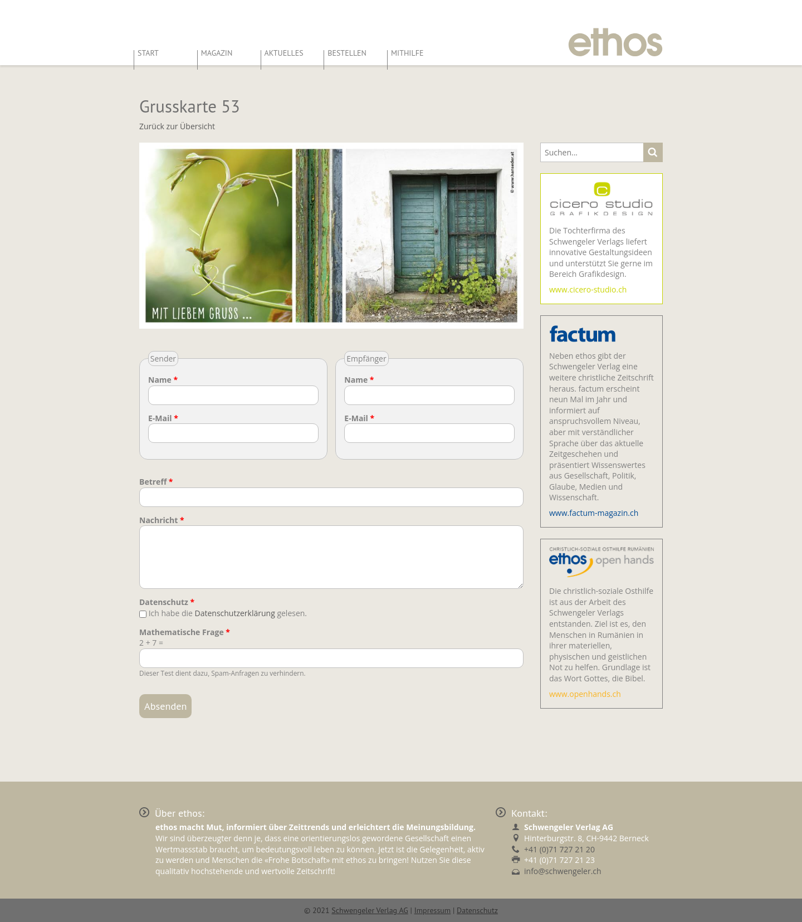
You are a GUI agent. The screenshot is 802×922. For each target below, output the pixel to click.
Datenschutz (166, 602)
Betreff (156, 481)
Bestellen (346, 53)
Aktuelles (284, 53)
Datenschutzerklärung (235, 613)
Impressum (432, 910)
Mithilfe (407, 53)
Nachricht (161, 520)
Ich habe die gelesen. (228, 613)
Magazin (217, 53)
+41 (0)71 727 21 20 (559, 849)
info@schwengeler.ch (563, 871)
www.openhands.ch (585, 694)
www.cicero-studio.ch (588, 289)
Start (148, 53)
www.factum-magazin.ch (593, 513)
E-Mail (163, 418)
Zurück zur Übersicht (177, 126)
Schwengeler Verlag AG (369, 910)
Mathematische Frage (184, 632)
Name (163, 379)
